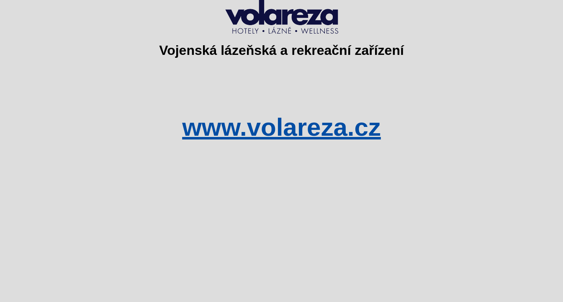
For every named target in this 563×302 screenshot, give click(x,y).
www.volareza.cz (281, 127)
